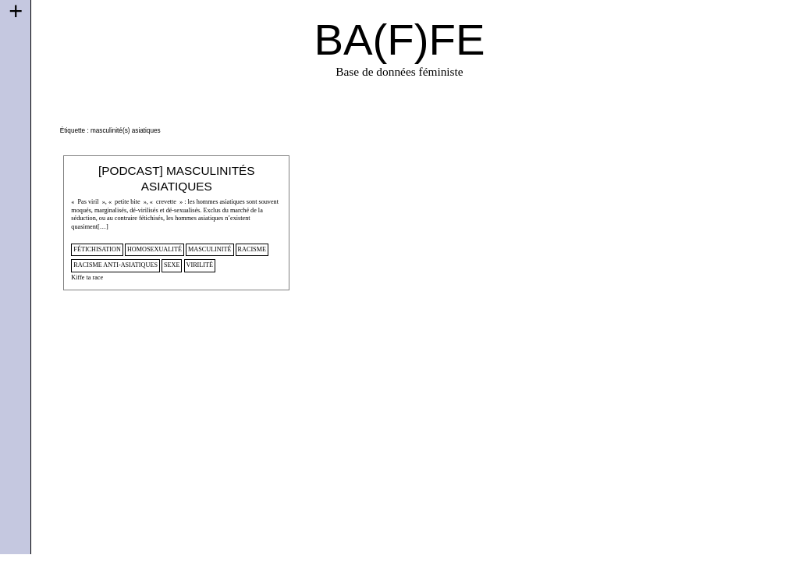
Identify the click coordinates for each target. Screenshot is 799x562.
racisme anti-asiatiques (115, 265)
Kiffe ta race (87, 277)
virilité (200, 265)
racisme (252, 249)
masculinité (210, 249)
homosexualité (154, 249)
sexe (171, 265)
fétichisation (97, 249)
